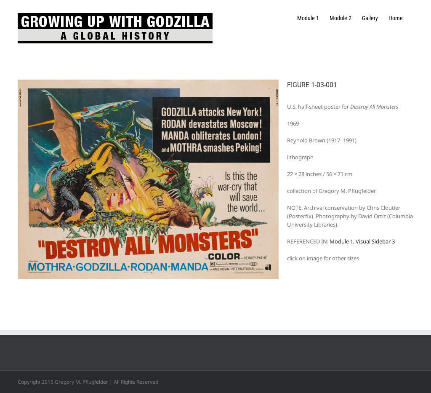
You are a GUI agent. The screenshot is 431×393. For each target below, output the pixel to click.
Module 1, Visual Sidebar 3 (362, 241)
